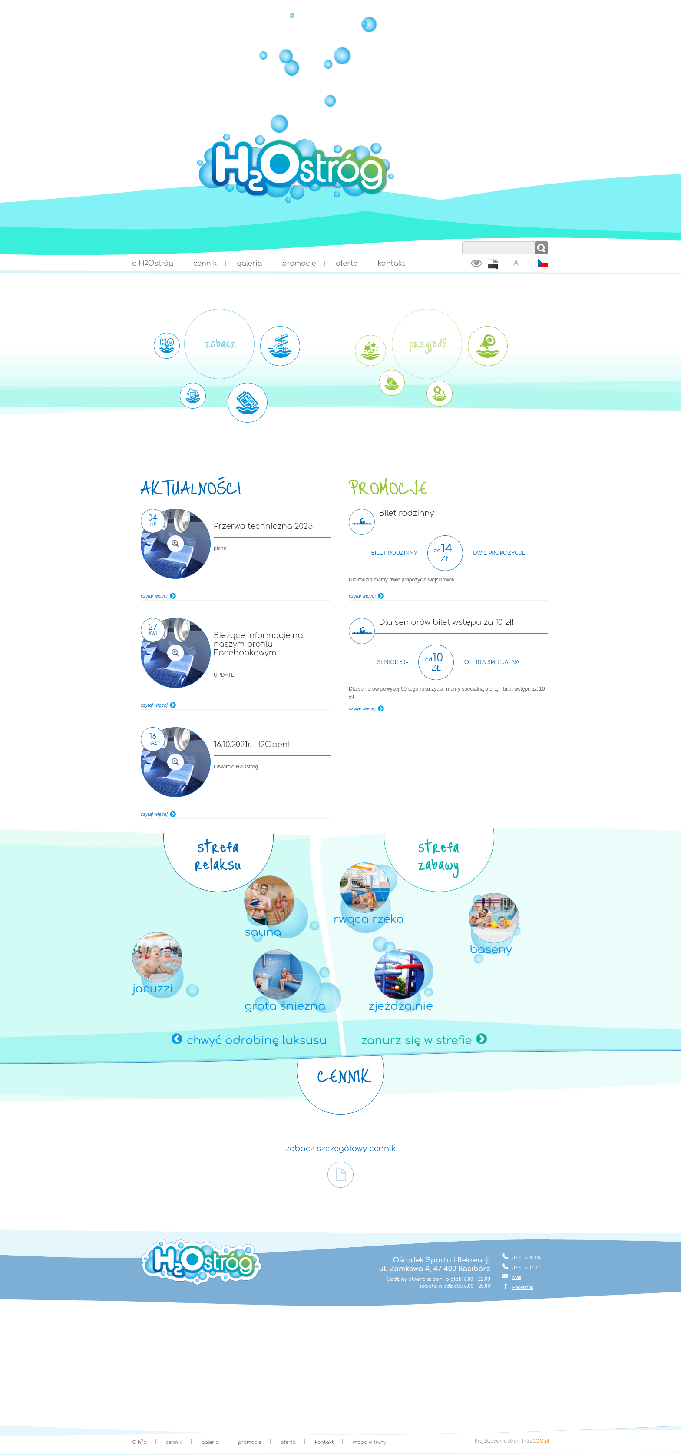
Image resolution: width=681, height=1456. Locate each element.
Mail (516, 1277)
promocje (299, 263)
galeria (249, 263)
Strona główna (340, 202)
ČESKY (543, 263)
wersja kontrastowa (477, 263)
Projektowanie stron (497, 1440)
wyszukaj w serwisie (505, 237)
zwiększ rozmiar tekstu (526, 263)
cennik (205, 263)
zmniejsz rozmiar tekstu (505, 263)
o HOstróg (152, 263)
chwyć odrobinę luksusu (257, 1040)
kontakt (391, 263)
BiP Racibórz (493, 264)
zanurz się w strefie (416, 1040)
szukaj (541, 247)
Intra (535, 1440)
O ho (139, 1442)
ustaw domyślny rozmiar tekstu (516, 263)
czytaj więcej (154, 595)
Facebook (522, 1287)
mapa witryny (370, 1442)
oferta (347, 263)
